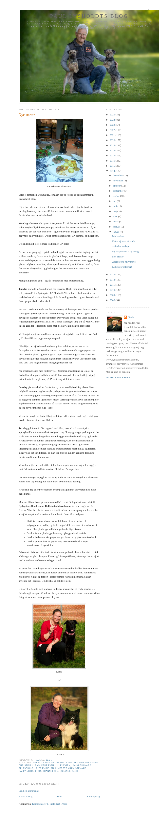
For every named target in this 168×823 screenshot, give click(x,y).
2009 (113, 295)
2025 (113, 114)
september (118, 190)
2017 (113, 155)
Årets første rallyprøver (124, 261)
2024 (113, 119)
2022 (113, 129)
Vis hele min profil (118, 377)
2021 (113, 135)
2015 (113, 165)
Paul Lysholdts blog (89, 16)
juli (115, 201)
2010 (113, 289)
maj (115, 211)
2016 (113, 160)
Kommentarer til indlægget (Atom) (50, 803)
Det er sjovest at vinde (123, 241)
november (118, 180)
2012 (113, 279)
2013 (113, 274)
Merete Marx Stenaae (72, 768)
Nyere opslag (25, 796)
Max (53, 768)
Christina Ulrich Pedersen (36, 765)
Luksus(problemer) (122, 266)
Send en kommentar (29, 790)
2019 (113, 145)
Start (59, 796)
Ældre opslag (93, 796)
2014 (113, 170)
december (118, 175)
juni (115, 206)
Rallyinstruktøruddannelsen (38, 771)
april (115, 216)
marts (116, 221)
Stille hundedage (120, 246)
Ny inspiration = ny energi (125, 251)
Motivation (118, 236)
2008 (113, 300)
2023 (113, 124)
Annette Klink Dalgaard (82, 763)
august (116, 195)
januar (116, 231)
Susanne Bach (69, 771)
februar (117, 226)
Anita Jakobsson (54, 763)
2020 (113, 140)
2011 (113, 284)
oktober (117, 185)
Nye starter (117, 256)
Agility (37, 763)
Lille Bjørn (63, 765)
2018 (113, 150)
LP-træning (42, 768)
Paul (131, 317)
